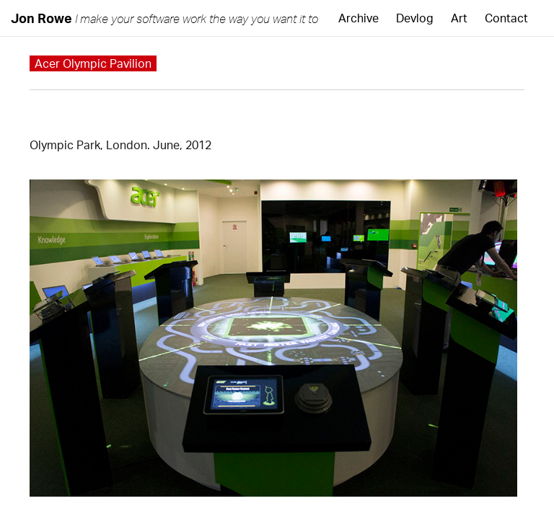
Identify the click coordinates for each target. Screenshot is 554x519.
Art (459, 18)
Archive (358, 18)
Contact (506, 18)
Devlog (415, 18)
